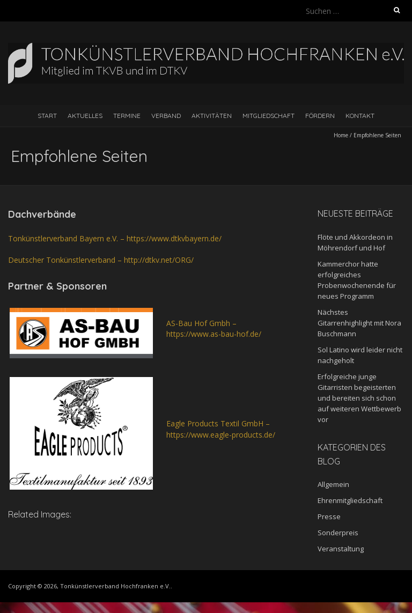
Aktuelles (85, 116)
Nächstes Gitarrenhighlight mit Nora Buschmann (359, 322)
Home (341, 135)
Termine (127, 116)
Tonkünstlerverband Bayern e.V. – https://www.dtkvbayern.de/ (115, 238)
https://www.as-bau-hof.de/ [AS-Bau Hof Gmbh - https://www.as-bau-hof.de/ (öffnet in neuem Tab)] (213, 334)
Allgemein (333, 484)
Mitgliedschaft (268, 116)
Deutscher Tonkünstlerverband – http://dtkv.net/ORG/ (101, 260)
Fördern (320, 116)
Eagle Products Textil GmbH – (218, 423)
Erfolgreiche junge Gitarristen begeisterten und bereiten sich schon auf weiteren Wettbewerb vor (359, 398)
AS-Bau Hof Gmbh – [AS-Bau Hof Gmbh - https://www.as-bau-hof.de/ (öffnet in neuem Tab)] (201, 323)
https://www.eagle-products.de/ (220, 435)
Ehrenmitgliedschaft (350, 500)
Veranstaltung (341, 548)
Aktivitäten (212, 116)
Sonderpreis (338, 532)
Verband (166, 116)
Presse (329, 516)
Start (47, 116)
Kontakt (359, 116)
